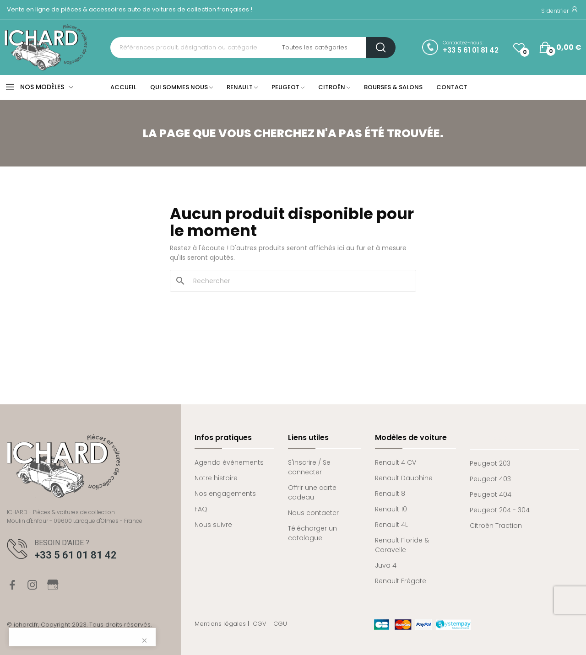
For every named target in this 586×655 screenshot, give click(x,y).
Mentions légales (220, 623)
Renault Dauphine (404, 478)
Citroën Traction (496, 525)
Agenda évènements (229, 462)
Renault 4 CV (395, 462)
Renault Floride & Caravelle (402, 545)
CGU (280, 623)
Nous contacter (313, 512)
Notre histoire (216, 478)
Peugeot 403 (490, 478)
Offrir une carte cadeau (312, 492)
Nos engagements (225, 493)
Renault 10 (391, 509)
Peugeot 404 (490, 494)
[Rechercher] (298, 281)
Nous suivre (213, 524)
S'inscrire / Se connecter (309, 467)
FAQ (201, 509)
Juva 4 (385, 565)
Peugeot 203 (490, 463)
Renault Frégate (400, 580)
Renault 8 (390, 493)
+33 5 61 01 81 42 (471, 50)
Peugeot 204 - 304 (500, 510)
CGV (259, 623)
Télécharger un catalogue (312, 533)
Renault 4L (391, 524)
